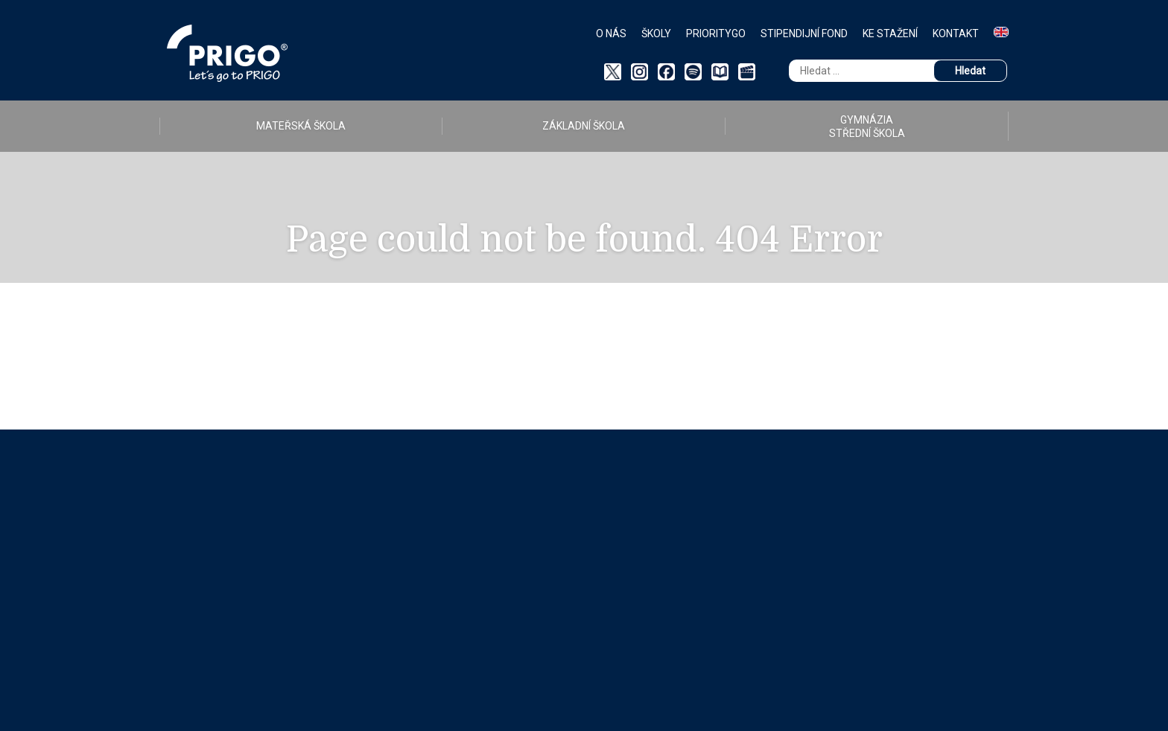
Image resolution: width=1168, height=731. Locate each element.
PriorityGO (716, 33)
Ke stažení (890, 33)
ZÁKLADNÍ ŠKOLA (583, 126)
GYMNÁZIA (867, 126)
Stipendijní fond (804, 33)
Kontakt (956, 33)
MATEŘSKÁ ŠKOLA (301, 126)
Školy (656, 33)
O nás (611, 33)
